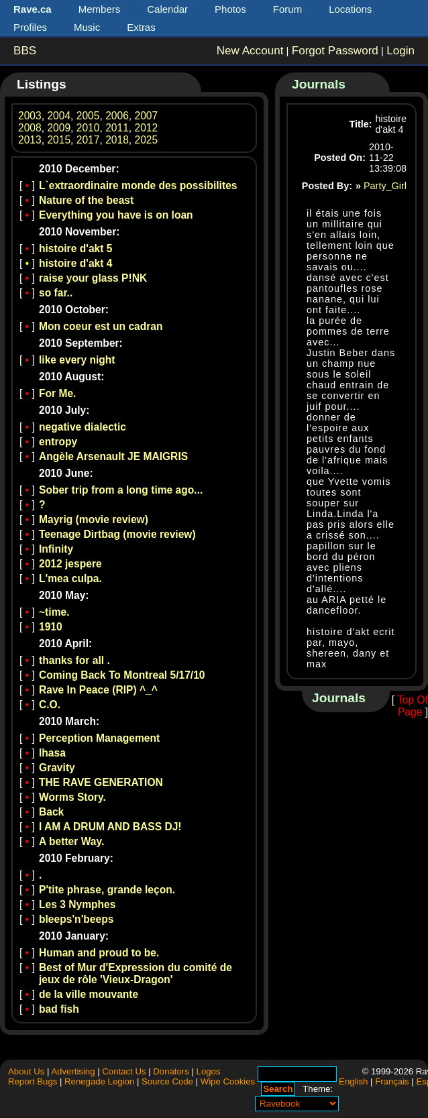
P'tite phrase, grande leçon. (107, 889)
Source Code (167, 1081)
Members (99, 9)
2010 (88, 127)
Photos (230, 9)
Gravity (57, 767)
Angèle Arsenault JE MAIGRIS (113, 456)
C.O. (49, 704)
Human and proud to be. (99, 952)
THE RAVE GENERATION (101, 782)
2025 (146, 140)
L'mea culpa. (70, 578)
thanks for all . (74, 660)
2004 (58, 115)
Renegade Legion (99, 1081)
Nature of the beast (86, 200)
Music (87, 27)
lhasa (52, 753)
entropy (58, 441)
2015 (58, 140)
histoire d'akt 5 (75, 248)
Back (51, 812)
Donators (171, 1071)
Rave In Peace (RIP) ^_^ (98, 689)
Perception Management (99, 738)
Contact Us (124, 1071)
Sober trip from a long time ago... (121, 490)
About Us (26, 1071)
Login (400, 50)
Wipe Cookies (228, 1081)
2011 (117, 127)
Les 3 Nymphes (77, 904)
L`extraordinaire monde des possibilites (138, 185)
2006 (117, 115)
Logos (209, 1071)
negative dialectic (82, 427)
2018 (117, 140)
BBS (24, 50)
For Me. (57, 393)
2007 (146, 115)
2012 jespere (70, 563)
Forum (287, 9)
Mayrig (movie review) (93, 519)
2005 (88, 115)
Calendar (167, 9)
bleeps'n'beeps (76, 919)
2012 (146, 127)
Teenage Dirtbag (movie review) (117, 534)
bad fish (59, 1009)
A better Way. (71, 841)
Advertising (73, 1071)
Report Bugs (32, 1081)
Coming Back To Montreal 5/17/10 (122, 675)
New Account (250, 50)
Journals (318, 84)
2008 (30, 127)
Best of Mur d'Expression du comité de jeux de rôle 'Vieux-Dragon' (135, 973)
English (353, 1081)
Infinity (56, 549)
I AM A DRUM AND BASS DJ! (110, 826)
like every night (77, 360)
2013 (30, 140)
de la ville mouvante (88, 994)
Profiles (30, 27)
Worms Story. (72, 797)
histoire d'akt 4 (75, 263)
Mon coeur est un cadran (101, 326)
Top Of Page (412, 706)
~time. (54, 612)
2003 (30, 115)
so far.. (55, 292)
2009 (58, 127)
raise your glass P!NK (93, 278)
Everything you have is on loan (116, 215)
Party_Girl (385, 185)
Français (392, 1081)
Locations (350, 9)
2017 (88, 140)
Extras (141, 27)
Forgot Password (335, 50)
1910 (50, 626)
